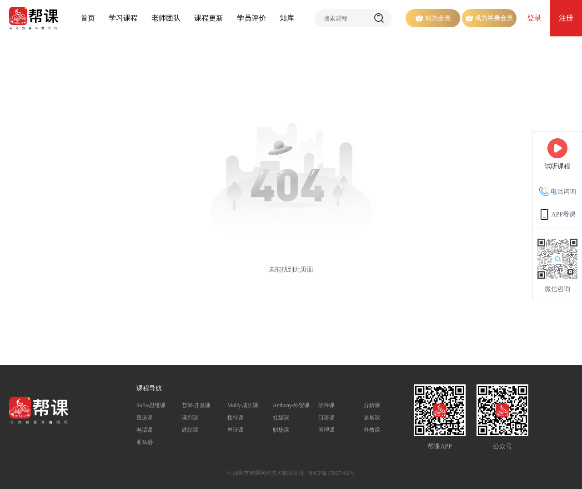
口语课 (326, 417)
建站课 (190, 430)
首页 (87, 18)
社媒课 (281, 417)
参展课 (372, 417)
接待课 (235, 417)
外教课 (372, 430)
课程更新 (208, 18)
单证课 (235, 430)
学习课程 (123, 18)
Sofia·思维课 (151, 405)
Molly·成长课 (242, 405)
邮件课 (326, 405)
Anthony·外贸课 (291, 405)
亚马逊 (144, 442)
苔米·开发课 (196, 405)
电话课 (144, 430)
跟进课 (144, 417)
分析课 (372, 405)
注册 (566, 18)
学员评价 (251, 18)
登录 (534, 18)
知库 (287, 18)
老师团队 (166, 18)
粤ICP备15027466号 (331, 473)
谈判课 (190, 417)
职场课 (281, 430)
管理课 (326, 430)
